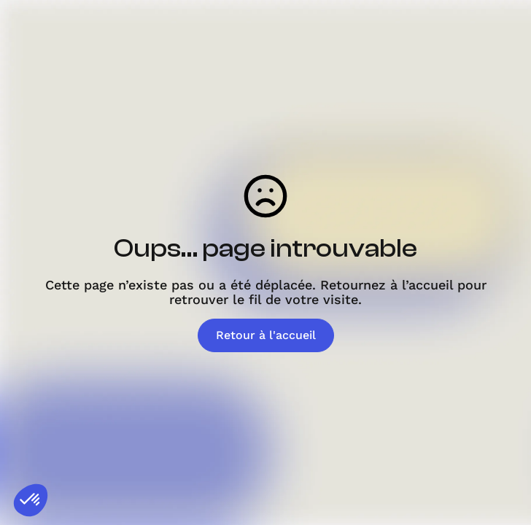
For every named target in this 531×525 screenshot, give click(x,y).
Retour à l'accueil (266, 335)
